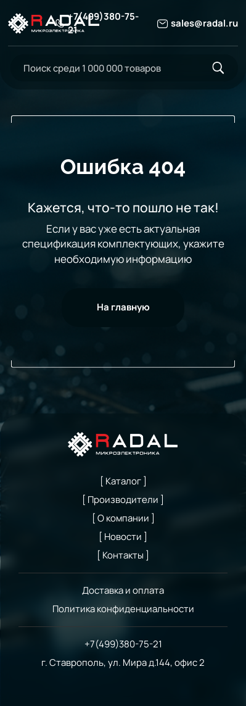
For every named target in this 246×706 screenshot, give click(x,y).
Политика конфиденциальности (123, 608)
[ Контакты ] (123, 555)
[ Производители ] (123, 499)
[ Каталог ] (123, 481)
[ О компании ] (123, 518)
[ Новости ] (123, 536)
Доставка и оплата (123, 590)
